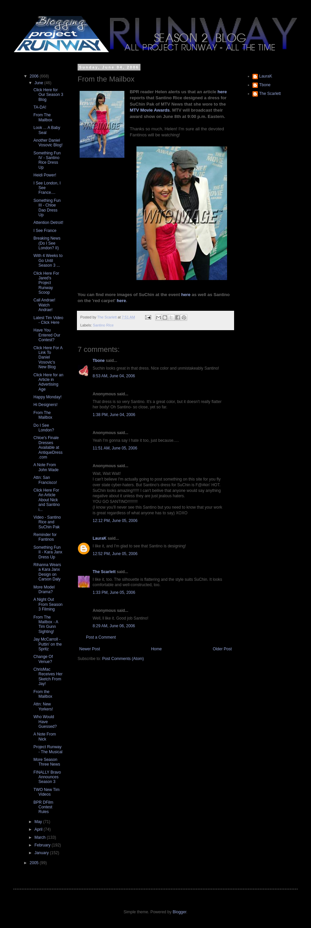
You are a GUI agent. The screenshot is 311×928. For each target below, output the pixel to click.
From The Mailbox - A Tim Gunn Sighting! (45, 624)
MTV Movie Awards (150, 110)
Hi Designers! (45, 404)
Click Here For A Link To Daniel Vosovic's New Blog (48, 358)
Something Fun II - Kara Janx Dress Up (47, 552)
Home (156, 649)
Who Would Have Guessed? (45, 721)
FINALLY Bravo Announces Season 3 (47, 777)
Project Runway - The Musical (48, 749)
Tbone (99, 360)
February (42, 845)
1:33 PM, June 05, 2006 (114, 592)
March (40, 837)
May (38, 821)
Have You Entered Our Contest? (46, 335)
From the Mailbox (42, 694)
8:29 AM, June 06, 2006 (114, 626)
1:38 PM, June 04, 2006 (114, 414)
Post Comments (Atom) (123, 658)
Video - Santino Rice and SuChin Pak (47, 522)
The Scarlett (104, 571)
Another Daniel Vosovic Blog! (48, 142)
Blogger (179, 912)
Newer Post (89, 649)
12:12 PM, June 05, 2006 (115, 520)
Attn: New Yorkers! (43, 706)
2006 (35, 76)
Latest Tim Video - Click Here (48, 320)
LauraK (99, 538)
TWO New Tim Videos (46, 792)
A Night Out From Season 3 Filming (48, 604)
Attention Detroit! (48, 222)
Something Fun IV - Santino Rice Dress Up (47, 160)
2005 (35, 862)
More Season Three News (46, 762)
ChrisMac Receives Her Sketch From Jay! (48, 676)
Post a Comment (101, 637)
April (38, 829)
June (39, 83)
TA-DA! (39, 107)
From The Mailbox (42, 117)
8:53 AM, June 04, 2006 (114, 376)
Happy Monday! (47, 397)
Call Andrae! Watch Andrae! (44, 305)
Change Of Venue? (43, 659)
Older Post (222, 649)
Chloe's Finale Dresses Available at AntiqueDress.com (48, 447)
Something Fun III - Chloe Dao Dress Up (47, 207)
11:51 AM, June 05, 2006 (115, 448)
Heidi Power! (44, 175)
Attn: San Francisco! (45, 480)
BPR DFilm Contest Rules (43, 807)
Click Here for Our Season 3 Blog (48, 95)
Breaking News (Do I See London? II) (47, 243)
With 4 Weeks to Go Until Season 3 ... (48, 260)
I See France (45, 230)
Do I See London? (43, 427)
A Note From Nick (44, 736)
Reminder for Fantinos (45, 537)
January (42, 852)
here (222, 91)
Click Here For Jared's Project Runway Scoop (46, 283)
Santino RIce (103, 325)
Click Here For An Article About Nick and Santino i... (46, 500)
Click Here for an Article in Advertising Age (48, 382)
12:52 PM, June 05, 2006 (115, 553)
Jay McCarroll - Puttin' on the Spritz (47, 644)
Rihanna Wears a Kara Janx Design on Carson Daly (47, 571)
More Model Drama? (44, 589)
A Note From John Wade (46, 467)
